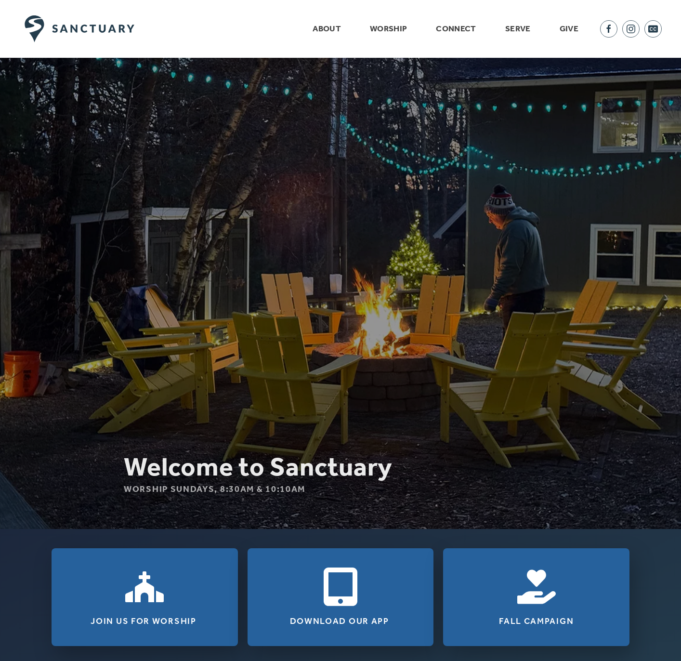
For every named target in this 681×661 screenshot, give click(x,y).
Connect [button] (456, 28)
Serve (518, 28)
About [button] (327, 28)
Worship (388, 28)
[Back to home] (79, 29)
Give (569, 28)
